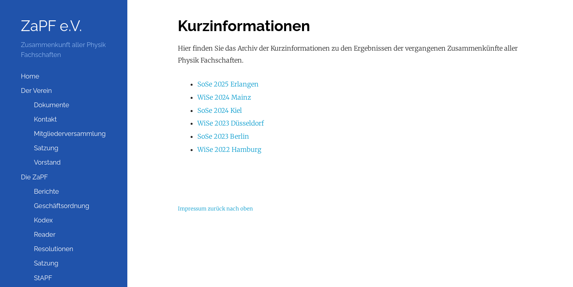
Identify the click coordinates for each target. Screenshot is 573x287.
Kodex (43, 220)
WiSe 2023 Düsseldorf (230, 123)
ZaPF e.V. (51, 26)
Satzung (46, 148)
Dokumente (51, 105)
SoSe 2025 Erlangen (228, 84)
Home (30, 76)
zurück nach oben (230, 208)
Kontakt (45, 119)
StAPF (43, 278)
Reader (44, 234)
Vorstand (47, 162)
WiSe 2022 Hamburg (229, 149)
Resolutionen (53, 249)
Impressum (192, 208)
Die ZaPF (34, 177)
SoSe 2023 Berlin (223, 136)
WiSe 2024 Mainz (224, 97)
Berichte (46, 191)
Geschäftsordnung (61, 206)
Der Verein (36, 90)
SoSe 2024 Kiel (219, 110)
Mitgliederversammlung (69, 134)
